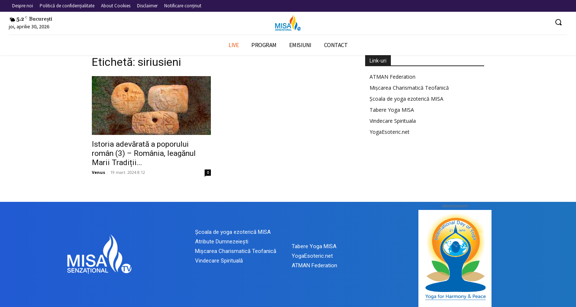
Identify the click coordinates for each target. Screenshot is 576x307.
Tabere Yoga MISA (392, 109)
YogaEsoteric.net (390, 131)
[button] (558, 22)
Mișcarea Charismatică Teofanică (409, 87)
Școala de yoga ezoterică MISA (406, 98)
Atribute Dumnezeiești (221, 241)
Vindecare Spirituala (393, 120)
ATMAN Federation (392, 76)
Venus (98, 172)
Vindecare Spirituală (219, 260)
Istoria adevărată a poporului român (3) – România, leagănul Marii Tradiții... (144, 153)
